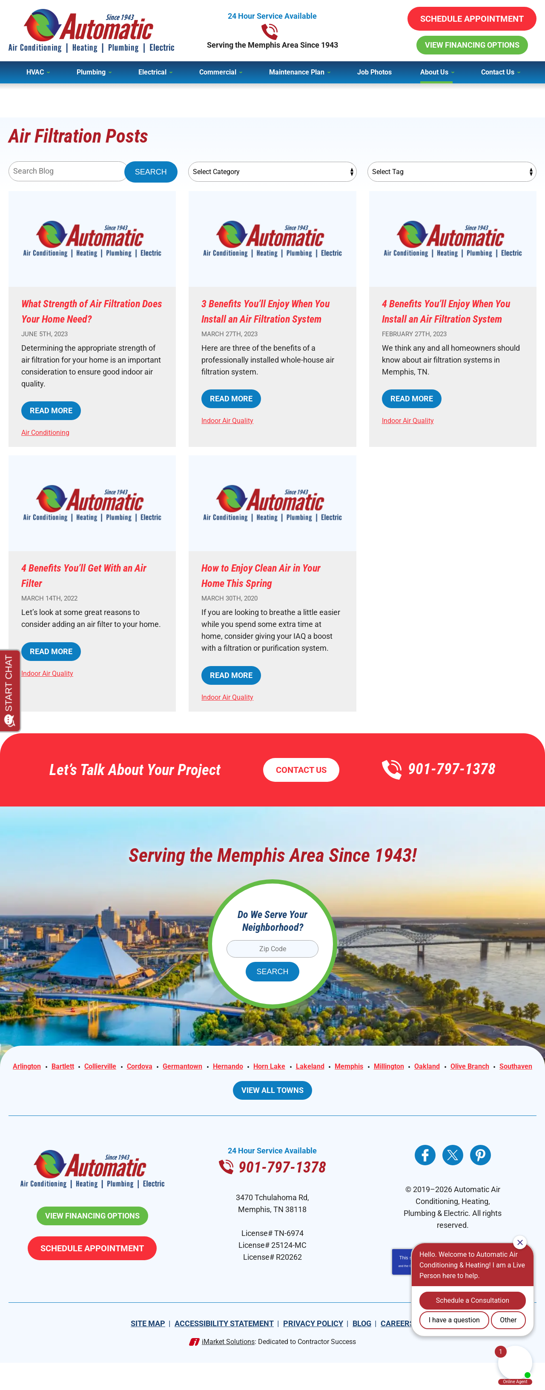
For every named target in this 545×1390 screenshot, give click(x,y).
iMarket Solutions (228, 1369)
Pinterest (480, 1182)
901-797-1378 (272, 31)
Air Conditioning (48, 447)
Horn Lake (315, 1082)
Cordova (173, 1082)
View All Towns (272, 1117)
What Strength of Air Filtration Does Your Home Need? (86, 318)
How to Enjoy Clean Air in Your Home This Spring (263, 590)
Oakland (488, 1082)
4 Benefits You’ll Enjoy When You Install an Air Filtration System (452, 318)
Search (151, 172)
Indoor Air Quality (230, 435)
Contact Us (301, 785)
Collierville (129, 1082)
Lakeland (360, 1082)
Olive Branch (249, 1094)
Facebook (425, 1182)
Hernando (270, 1082)
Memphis (402, 1082)
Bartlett (87, 1082)
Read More (51, 425)
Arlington (48, 1082)
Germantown (220, 1082)
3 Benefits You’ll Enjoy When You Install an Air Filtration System (271, 318)
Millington (446, 1082)
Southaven (299, 1094)
